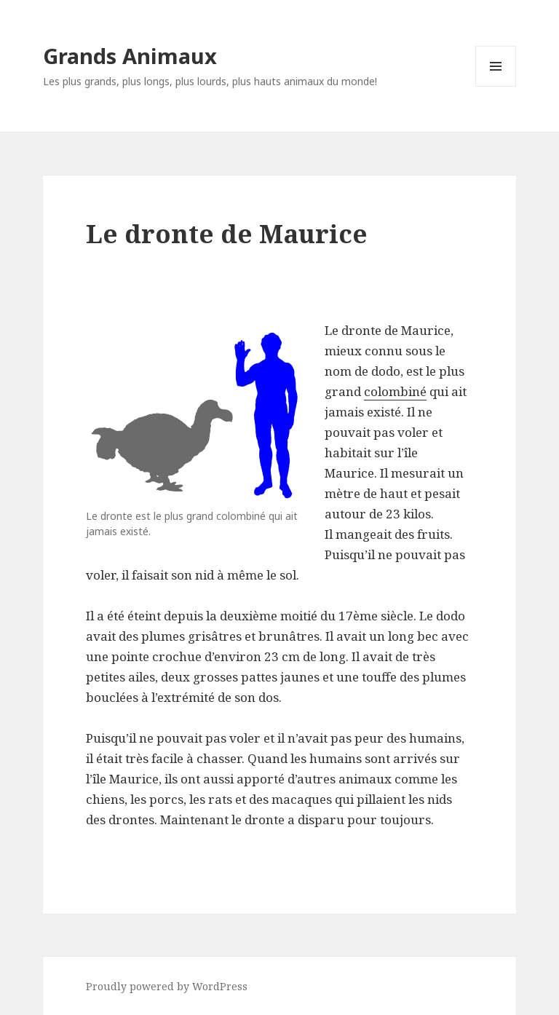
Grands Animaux (130, 56)
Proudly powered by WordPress (166, 986)
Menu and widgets (496, 86)
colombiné (395, 391)
